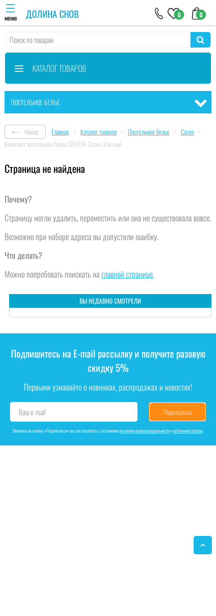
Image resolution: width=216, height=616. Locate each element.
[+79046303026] (159, 12)
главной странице (127, 274)
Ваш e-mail (32, 412)
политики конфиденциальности (144, 430)
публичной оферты (188, 430)
